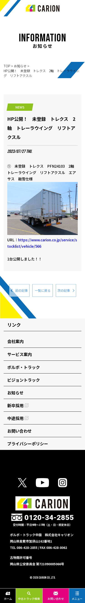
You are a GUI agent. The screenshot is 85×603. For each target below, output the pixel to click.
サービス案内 (19, 354)
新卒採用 (18, 405)
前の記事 (21, 291)
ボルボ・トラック (23, 367)
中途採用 (18, 418)
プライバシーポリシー (27, 444)
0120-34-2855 (49, 517)
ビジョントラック (23, 380)
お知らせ (20, 66)
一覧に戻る (43, 291)
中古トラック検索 (29, 595)
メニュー (77, 595)
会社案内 (15, 341)
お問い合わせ (56, 595)
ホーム (8, 595)
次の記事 (63, 291)
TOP (7, 66)
